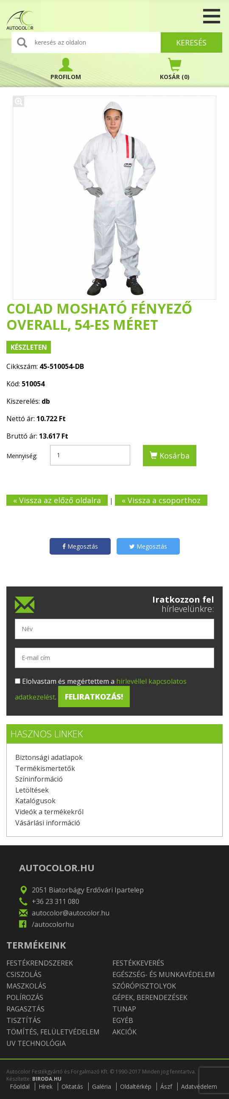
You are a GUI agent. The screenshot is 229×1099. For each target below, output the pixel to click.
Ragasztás (25, 1009)
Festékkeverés (138, 963)
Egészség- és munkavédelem (163, 974)
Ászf (166, 1086)
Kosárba (170, 455)
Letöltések (32, 790)
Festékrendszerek (39, 963)
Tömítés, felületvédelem (53, 1032)
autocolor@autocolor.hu (70, 913)
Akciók (124, 1032)
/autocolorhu (53, 924)
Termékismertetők (45, 768)
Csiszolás (24, 974)
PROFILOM (65, 69)
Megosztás (80, 546)
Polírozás (24, 997)
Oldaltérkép (135, 1086)
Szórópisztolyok (144, 986)
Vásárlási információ (47, 822)
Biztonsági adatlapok (49, 757)
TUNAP (124, 1009)
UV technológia (36, 1043)
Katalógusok (35, 800)
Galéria (101, 1086)
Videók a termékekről (49, 811)
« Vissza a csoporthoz (161, 500)
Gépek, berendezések (149, 997)
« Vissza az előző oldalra (57, 500)
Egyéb (122, 1020)
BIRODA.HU (46, 1078)
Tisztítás (23, 1020)
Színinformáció (39, 779)
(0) (175, 69)
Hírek (46, 1086)
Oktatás (72, 1086)
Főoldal (20, 1086)
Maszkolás (26, 986)
